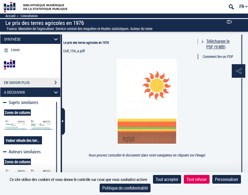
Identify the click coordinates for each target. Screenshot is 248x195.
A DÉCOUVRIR (32, 92)
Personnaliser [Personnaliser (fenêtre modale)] (226, 179)
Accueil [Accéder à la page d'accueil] (10, 16)
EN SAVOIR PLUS (32, 82)
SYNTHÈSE (32, 39)
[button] (238, 71)
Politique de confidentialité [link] (125, 188)
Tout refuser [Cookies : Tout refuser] (197, 179)
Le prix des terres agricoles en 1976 (86, 42)
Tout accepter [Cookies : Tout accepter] (167, 179)
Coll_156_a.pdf (74, 50)
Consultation (29, 16)
